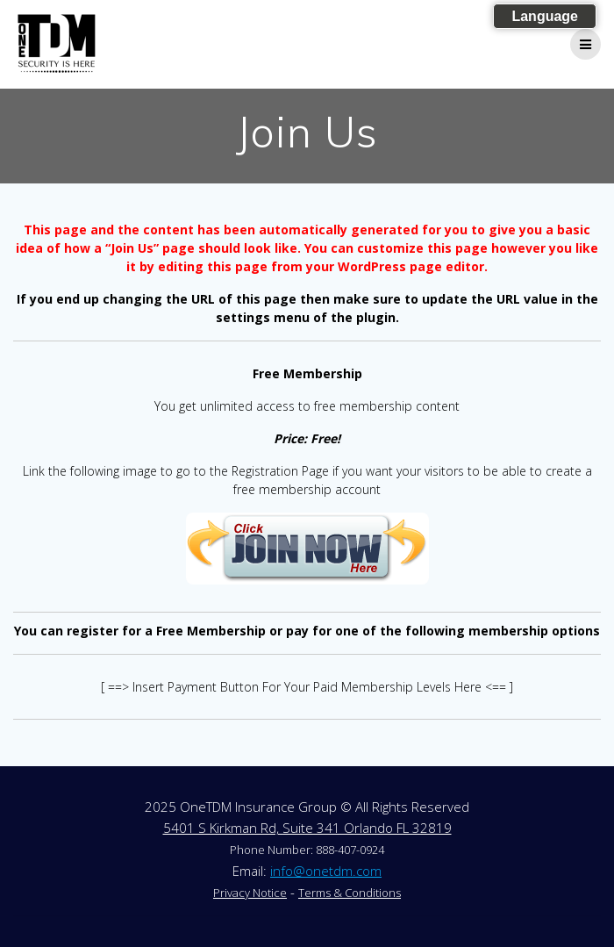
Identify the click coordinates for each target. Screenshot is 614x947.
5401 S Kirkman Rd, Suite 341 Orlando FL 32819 (307, 827)
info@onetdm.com (326, 870)
